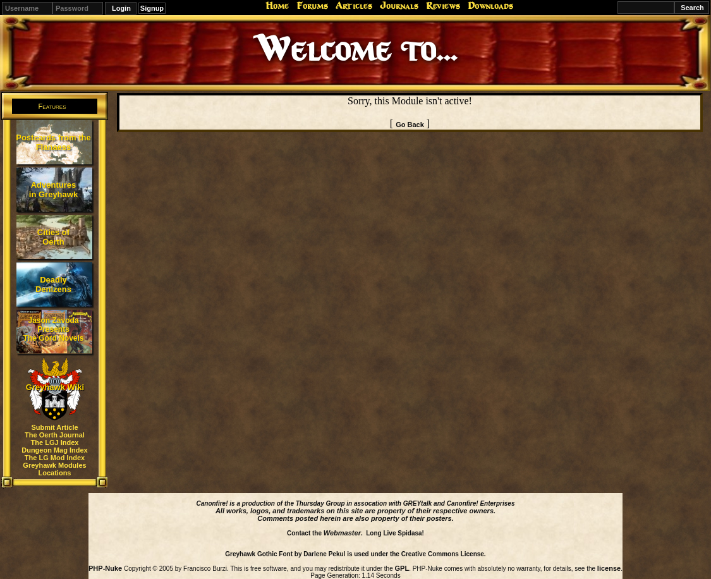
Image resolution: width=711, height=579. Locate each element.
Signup (152, 8)
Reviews (443, 6)
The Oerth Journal (55, 435)
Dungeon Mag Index (54, 450)
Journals (399, 6)
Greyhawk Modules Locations (54, 469)
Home (277, 6)
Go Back (410, 124)
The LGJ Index (55, 442)
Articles (354, 6)
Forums (312, 6)
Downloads (490, 6)
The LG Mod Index (55, 457)
